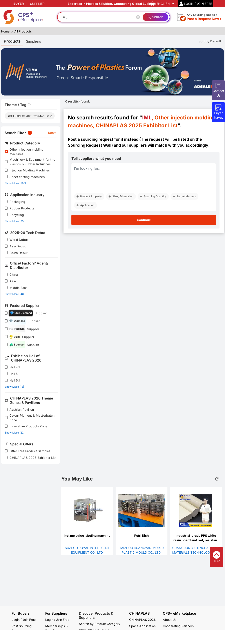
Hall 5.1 (14, 374)
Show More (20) (15, 221)
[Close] (139, 17)
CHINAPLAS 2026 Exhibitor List (32, 457)
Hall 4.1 (14, 367)
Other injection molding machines (26, 152)
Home (5, 31)
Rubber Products (21, 208)
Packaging (17, 201)
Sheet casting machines (26, 177)
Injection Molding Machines (29, 170)
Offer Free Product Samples (29, 451)
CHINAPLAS (139, 613)
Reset (52, 133)
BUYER (18, 3)
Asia (12, 281)
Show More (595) (15, 183)
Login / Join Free (24, 619)
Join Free (62, 619)
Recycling (16, 215)
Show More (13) (14, 386)
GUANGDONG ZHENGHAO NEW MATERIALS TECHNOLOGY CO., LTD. (195, 552)
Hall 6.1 (14, 380)
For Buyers (21, 613)
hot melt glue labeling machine (87, 535)
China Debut (18, 253)
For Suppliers (56, 613)
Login (49, 619)
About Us (169, 619)
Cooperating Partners (178, 626)
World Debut (18, 239)
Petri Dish (141, 535)
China (13, 274)
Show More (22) (14, 432)
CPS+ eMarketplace (179, 613)
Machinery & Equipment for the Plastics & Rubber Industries (32, 162)
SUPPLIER (37, 3)
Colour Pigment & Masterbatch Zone (31, 418)
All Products (23, 31)
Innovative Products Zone (28, 426)
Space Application (142, 626)
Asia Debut (17, 246)
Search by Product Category (99, 624)
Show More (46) (15, 294)
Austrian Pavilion (21, 409)
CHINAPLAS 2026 (142, 619)
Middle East (18, 288)
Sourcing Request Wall (89, 145)
